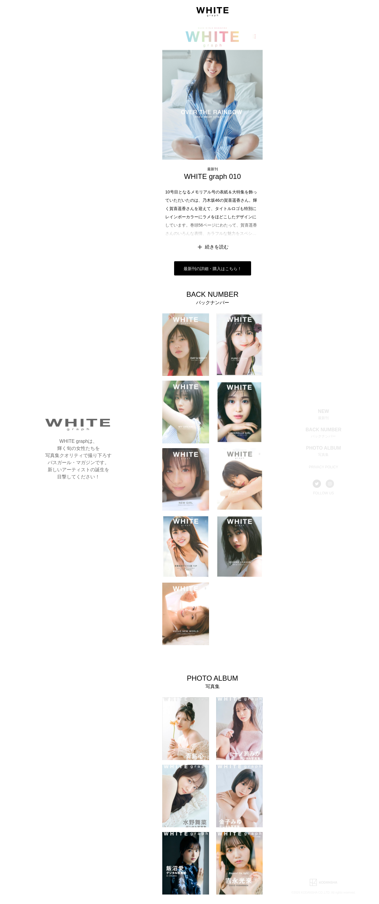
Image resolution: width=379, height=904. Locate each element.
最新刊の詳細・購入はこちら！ (213, 268)
